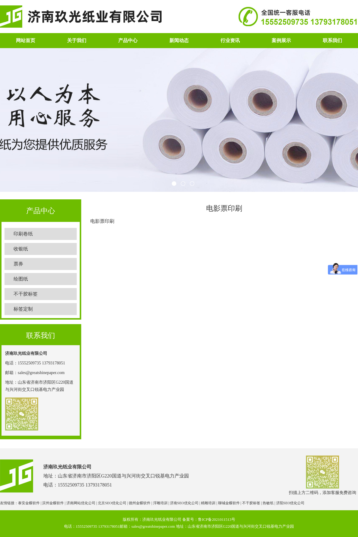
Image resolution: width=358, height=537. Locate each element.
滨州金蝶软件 (53, 503)
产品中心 (127, 40)
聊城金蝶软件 (229, 503)
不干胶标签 (26, 293)
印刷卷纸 (23, 233)
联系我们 (332, 40)
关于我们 (76, 40)
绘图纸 (21, 278)
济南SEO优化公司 (184, 503)
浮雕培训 (160, 503)
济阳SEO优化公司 (290, 503)
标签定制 (23, 308)
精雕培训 (208, 503)
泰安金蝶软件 (29, 503)
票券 (18, 263)
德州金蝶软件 (139, 503)
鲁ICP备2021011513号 (216, 519)
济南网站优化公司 (80, 503)
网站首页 (25, 40)
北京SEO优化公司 (112, 503)
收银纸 (21, 248)
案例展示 (281, 40)
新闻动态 (179, 40)
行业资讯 (230, 40)
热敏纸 (268, 503)
